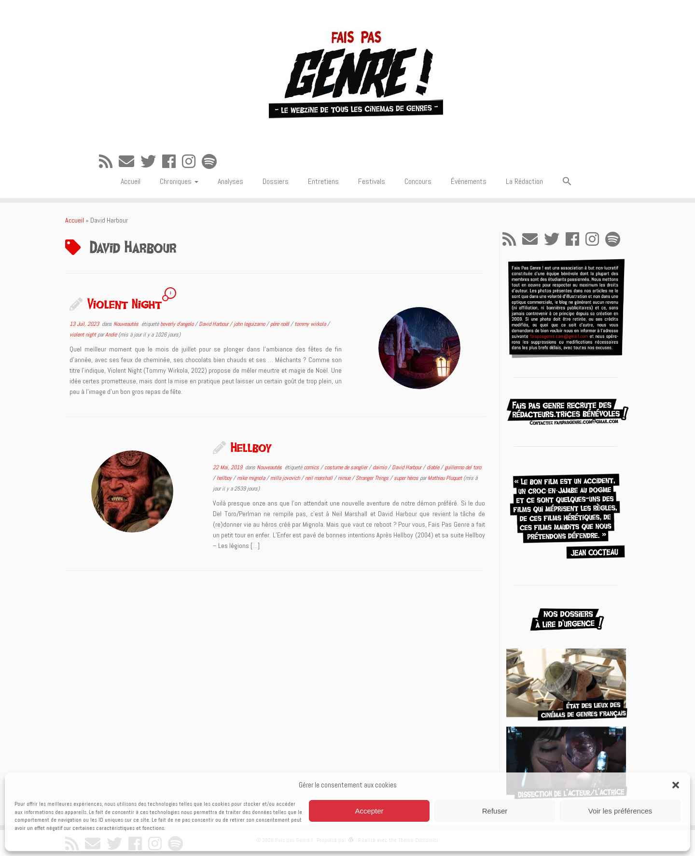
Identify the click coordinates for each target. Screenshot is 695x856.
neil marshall (319, 478)
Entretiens (323, 181)
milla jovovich (285, 478)
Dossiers (276, 181)
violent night (83, 334)
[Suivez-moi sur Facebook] (172, 161)
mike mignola (251, 478)
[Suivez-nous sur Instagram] (192, 161)
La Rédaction (524, 181)
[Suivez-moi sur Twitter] (151, 161)
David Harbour (214, 324)
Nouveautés (126, 324)
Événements (468, 181)
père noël (280, 324)
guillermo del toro (463, 467)
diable (434, 467)
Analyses (230, 181)
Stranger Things (373, 478)
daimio (380, 467)
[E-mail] (129, 161)
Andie (111, 334)
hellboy (225, 478)
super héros (407, 478)
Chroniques (179, 181)
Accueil (130, 181)
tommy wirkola (310, 324)
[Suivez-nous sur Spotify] (212, 161)
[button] (676, 785)
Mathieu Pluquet (445, 478)
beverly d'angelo (177, 324)
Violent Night (124, 303)
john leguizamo (250, 324)
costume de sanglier (346, 467)
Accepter (369, 811)
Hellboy (251, 447)
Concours (417, 181)
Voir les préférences (620, 811)
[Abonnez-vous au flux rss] (109, 161)
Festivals (371, 181)
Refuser (495, 811)
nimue (345, 478)
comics (312, 467)
